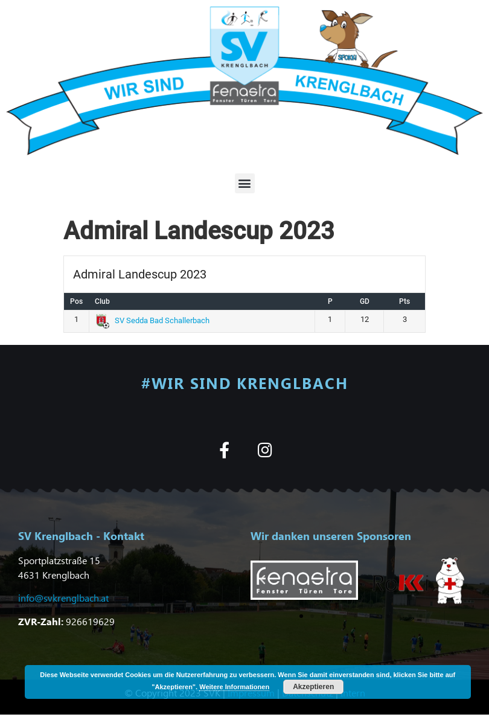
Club (102, 301)
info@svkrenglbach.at (63, 597)
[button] (245, 183)
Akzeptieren (313, 687)
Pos (76, 301)
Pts (404, 301)
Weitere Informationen (234, 686)
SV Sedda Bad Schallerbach (152, 320)
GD (364, 301)
